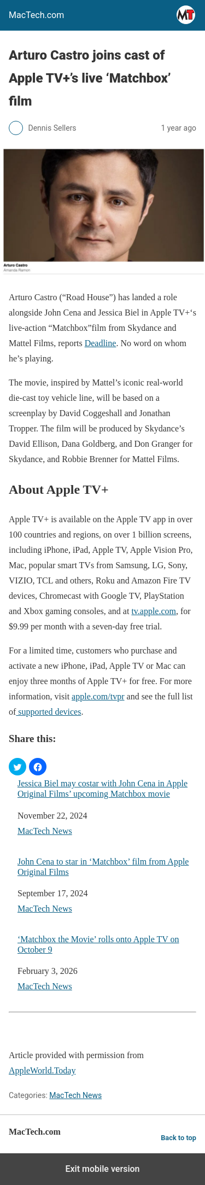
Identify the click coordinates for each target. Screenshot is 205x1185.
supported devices (48, 711)
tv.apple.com (153, 611)
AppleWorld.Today (42, 1070)
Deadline (100, 343)
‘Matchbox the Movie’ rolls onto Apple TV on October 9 (98, 944)
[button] (17, 766)
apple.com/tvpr (98, 696)
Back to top (178, 1138)
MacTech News (44, 831)
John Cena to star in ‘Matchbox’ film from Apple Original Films (103, 867)
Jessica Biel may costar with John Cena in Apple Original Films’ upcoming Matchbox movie (102, 788)
